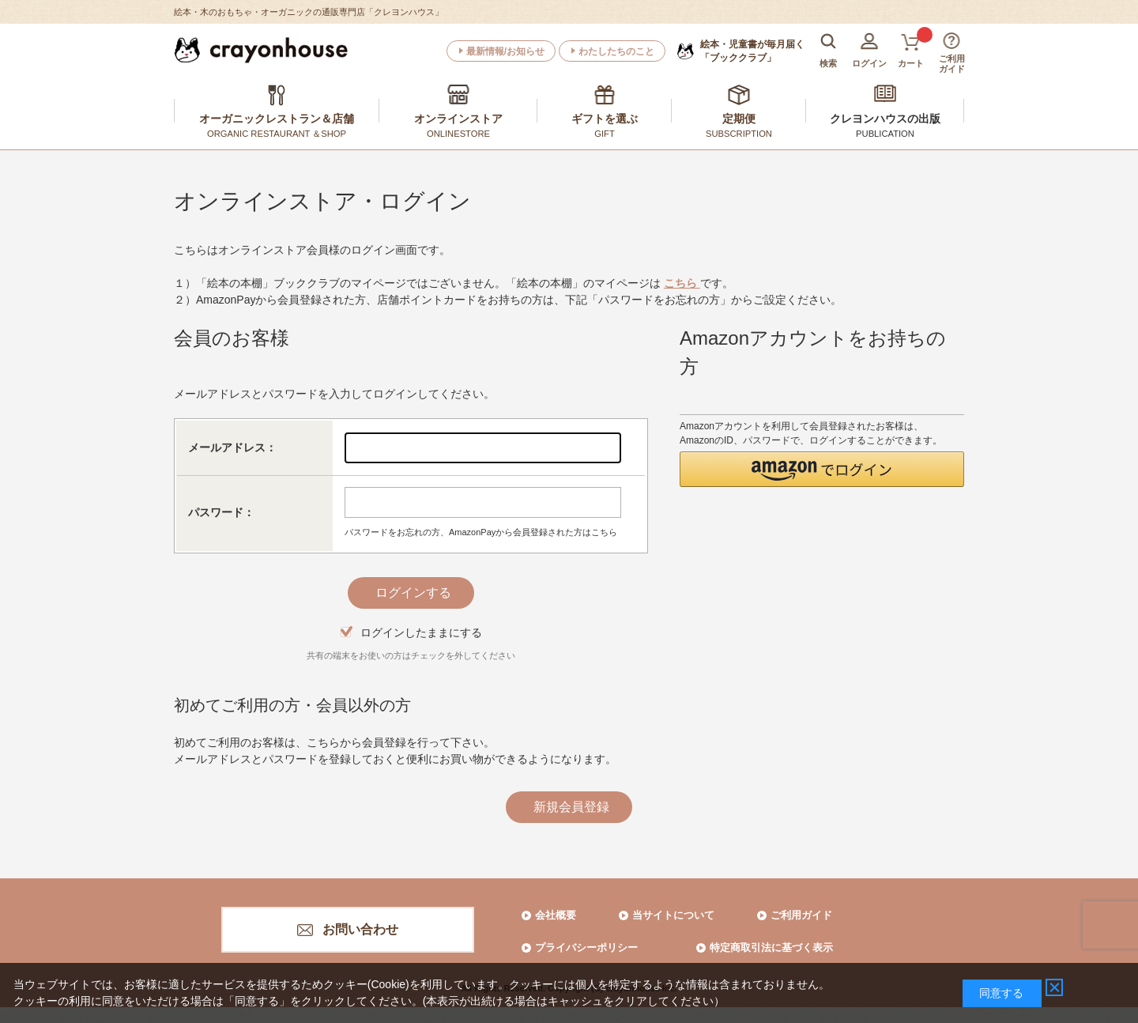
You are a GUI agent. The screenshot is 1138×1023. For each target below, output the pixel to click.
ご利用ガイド (801, 915)
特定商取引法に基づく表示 (771, 947)
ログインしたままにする (421, 632)
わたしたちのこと (616, 51)
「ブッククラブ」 (752, 50)
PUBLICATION (885, 133)
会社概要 (555, 915)
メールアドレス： (232, 447)
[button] (822, 469)
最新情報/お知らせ (505, 51)
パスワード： (221, 512)
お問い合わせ (360, 929)
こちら (682, 283)
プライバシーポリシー (586, 947)
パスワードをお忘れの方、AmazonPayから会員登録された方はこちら (481, 532)
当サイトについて (673, 915)
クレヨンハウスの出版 (885, 118)
